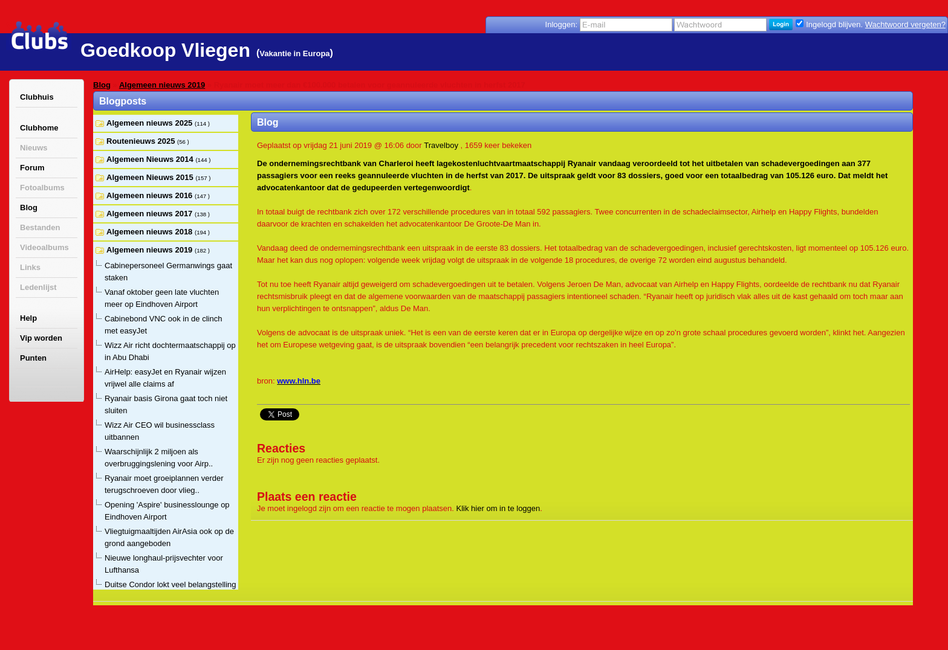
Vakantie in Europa (294, 53)
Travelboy (441, 145)
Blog (28, 207)
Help (28, 318)
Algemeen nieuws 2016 (150, 195)
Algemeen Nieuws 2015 (150, 177)
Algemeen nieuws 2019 (162, 84)
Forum (32, 167)
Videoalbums (44, 247)
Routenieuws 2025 (141, 141)
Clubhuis (37, 96)
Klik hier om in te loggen (498, 508)
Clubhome (39, 127)
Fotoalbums (42, 187)
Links (30, 267)
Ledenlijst (38, 287)
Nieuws (34, 147)
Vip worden (41, 338)
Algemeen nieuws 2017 (150, 213)
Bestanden (40, 227)
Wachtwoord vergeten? (905, 24)
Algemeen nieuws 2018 (150, 231)
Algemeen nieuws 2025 (150, 122)
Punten (33, 357)
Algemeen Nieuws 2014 (150, 159)
